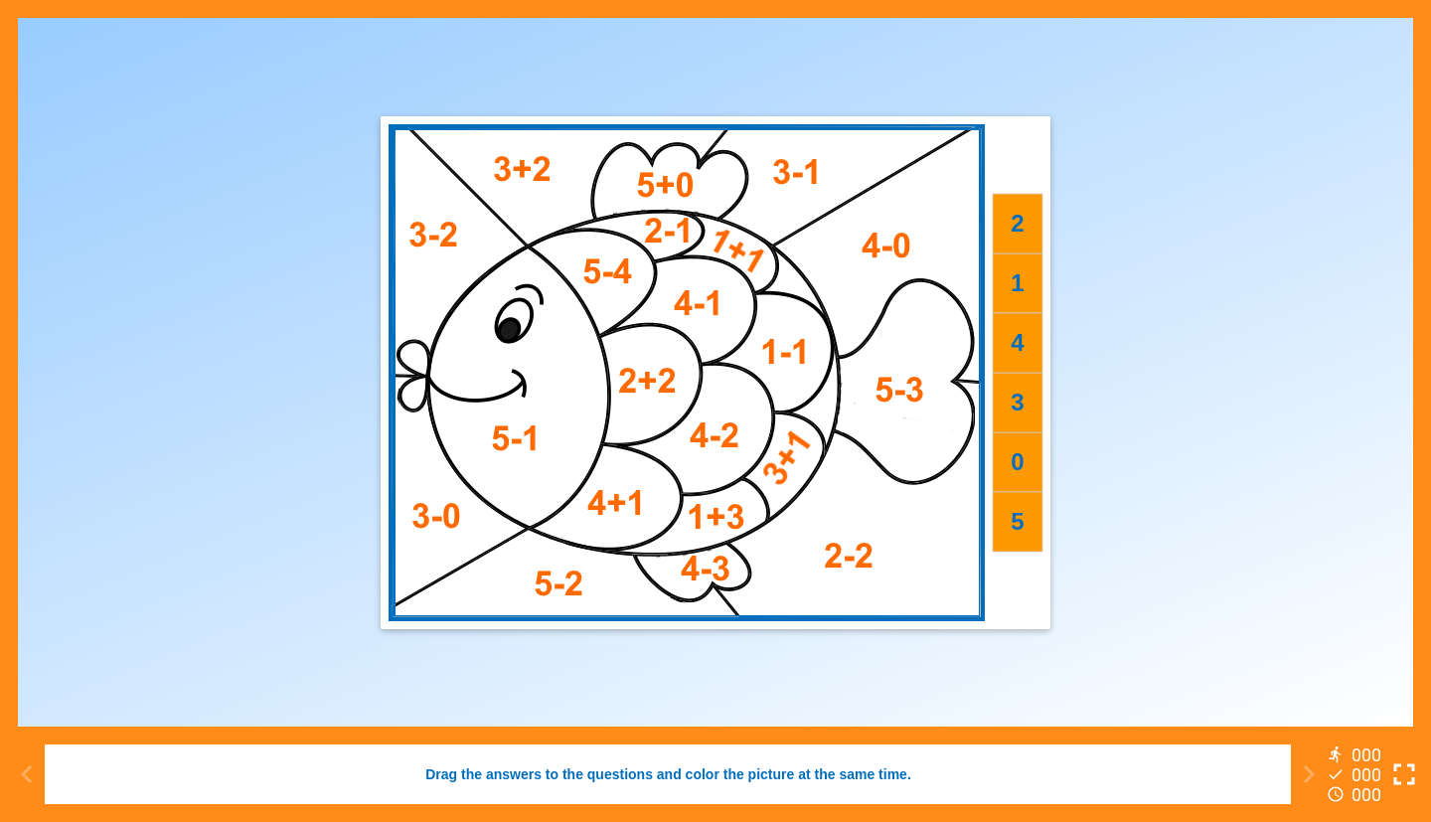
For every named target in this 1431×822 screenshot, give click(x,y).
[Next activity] (1309, 774)
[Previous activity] (27, 774)
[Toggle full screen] (1404, 774)
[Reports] (1356, 774)
